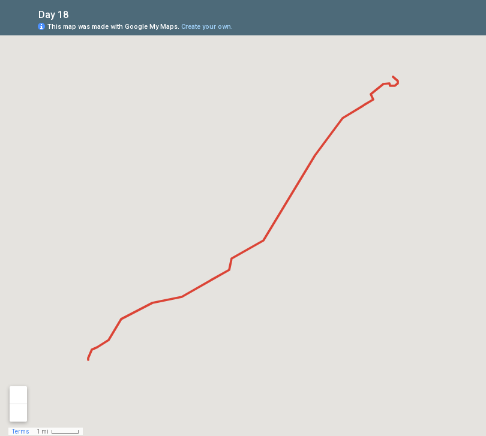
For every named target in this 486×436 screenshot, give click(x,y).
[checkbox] (78, 13)
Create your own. (207, 27)
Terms (20, 431)
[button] (429, 25)
